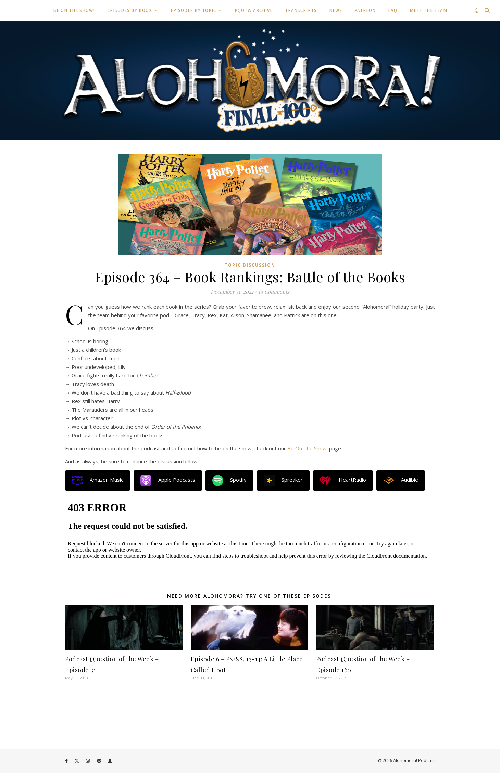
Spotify (229, 480)
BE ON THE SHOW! (74, 10)
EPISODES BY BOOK (129, 10)
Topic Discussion (250, 265)
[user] (110, 761)
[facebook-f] (67, 761)
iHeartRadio (343, 480)
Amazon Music (97, 480)
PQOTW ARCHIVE (254, 10)
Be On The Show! (307, 448)
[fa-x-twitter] (77, 761)
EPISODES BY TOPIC (193, 10)
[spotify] (99, 761)
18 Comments (273, 291)
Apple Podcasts (167, 480)
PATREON (365, 10)
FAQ (392, 10)
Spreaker (283, 480)
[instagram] (88, 761)
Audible (400, 480)
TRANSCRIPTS (301, 10)
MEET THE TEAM (428, 10)
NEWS (335, 10)
